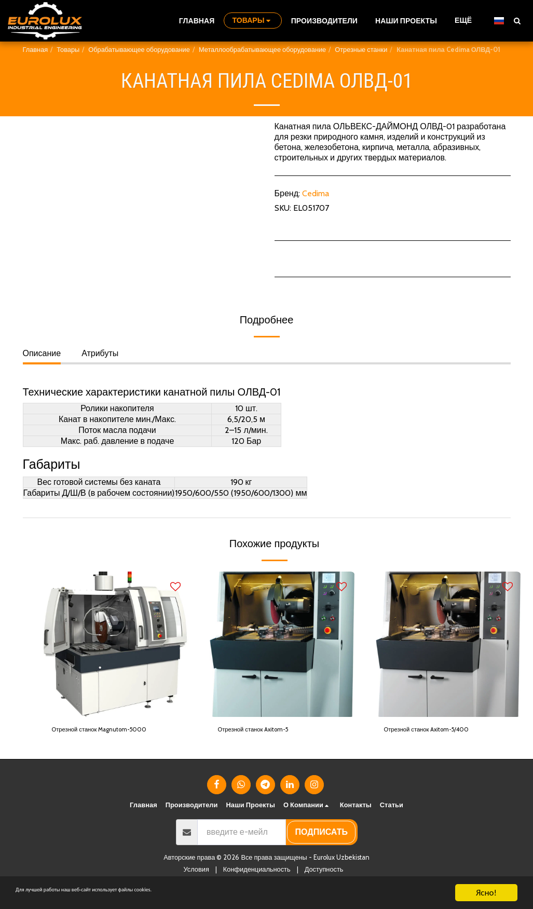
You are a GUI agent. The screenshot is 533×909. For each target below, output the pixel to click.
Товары (68, 49)
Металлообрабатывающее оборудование (262, 49)
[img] (116, 644)
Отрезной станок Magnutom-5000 (106, 737)
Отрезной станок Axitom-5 (268, 731)
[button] (517, 20)
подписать (321, 848)
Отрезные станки (361, 49)
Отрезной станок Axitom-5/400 (443, 731)
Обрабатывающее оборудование (139, 49)
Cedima (315, 193)
